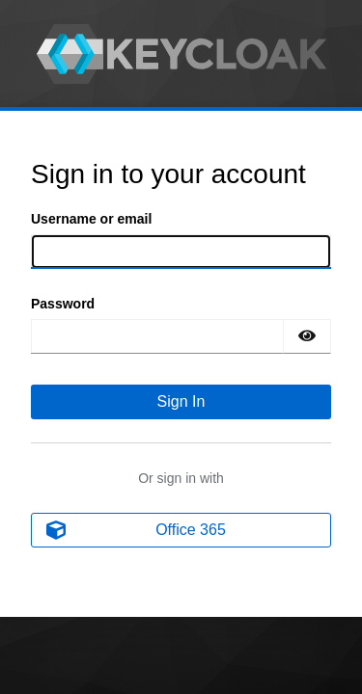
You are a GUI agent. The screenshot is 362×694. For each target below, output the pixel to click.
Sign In (181, 401)
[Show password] (307, 336)
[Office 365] (181, 530)
